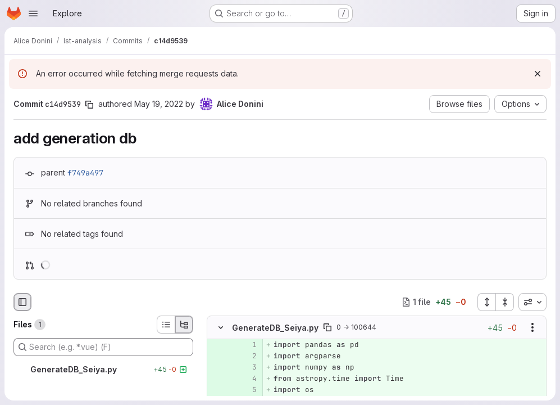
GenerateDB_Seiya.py (275, 327)
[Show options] (532, 327)
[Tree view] (184, 325)
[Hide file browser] (22, 302)
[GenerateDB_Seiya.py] (103, 370)
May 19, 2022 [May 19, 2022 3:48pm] (158, 104)
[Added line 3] (247, 367)
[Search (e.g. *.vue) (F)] (103, 347)
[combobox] (532, 302)
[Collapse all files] (505, 302)
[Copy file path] (327, 327)
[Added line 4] (247, 378)
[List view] (166, 325)
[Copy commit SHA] (89, 104)
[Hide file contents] (220, 327)
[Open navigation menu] (33, 13)
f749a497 (85, 173)
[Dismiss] (537, 73)
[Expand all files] (486, 302)
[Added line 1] (247, 344)
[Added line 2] (247, 356)
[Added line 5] (247, 389)
